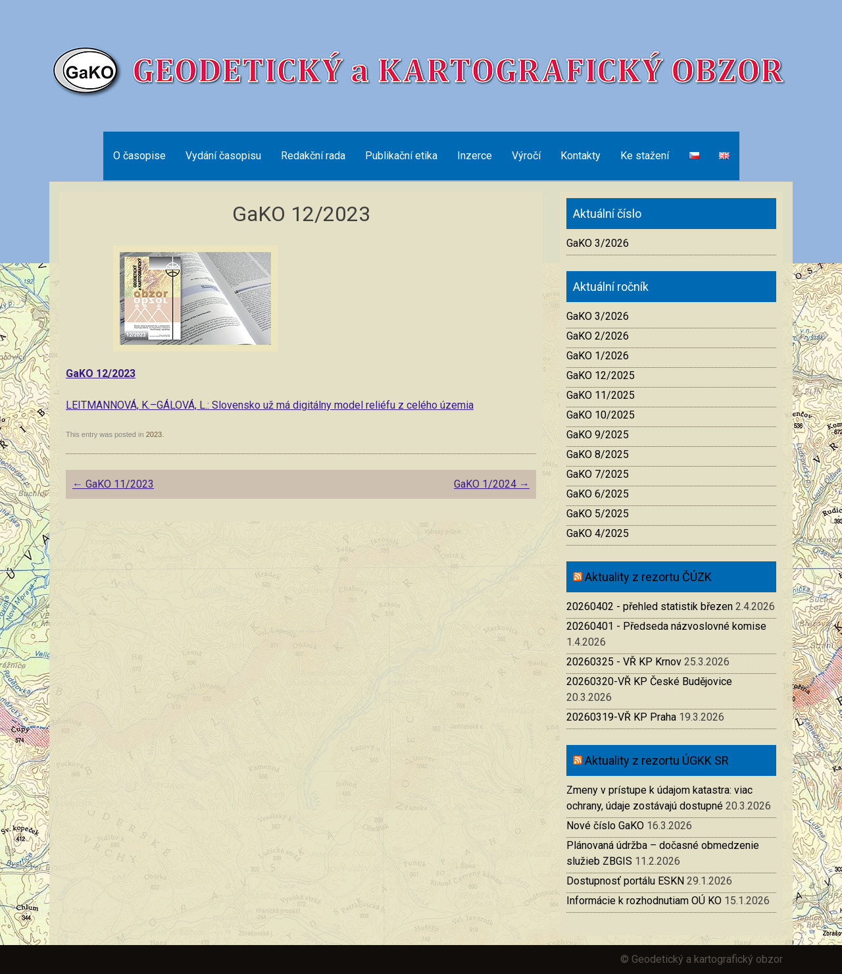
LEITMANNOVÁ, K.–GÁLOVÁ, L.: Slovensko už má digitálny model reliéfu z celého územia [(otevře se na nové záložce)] (270, 405)
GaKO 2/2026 (597, 336)
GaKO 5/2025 (597, 513)
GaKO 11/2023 (113, 484)
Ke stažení (644, 155)
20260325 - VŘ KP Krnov (623, 661)
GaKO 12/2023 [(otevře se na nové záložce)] (101, 373)
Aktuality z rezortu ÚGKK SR (657, 760)
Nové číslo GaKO (605, 825)
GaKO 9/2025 (597, 434)
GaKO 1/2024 (492, 484)
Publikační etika (401, 155)
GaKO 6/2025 (597, 494)
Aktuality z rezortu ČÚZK (648, 577)
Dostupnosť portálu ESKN (625, 881)
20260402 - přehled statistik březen (649, 606)
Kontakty (580, 155)
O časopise (139, 155)
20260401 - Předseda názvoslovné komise (666, 626)
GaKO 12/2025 (600, 375)
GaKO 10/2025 (600, 415)
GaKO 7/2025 (597, 474)
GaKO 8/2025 (597, 454)
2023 (154, 434)
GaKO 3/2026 (597, 243)
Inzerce (474, 155)
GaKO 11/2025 (600, 395)
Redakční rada (313, 155)
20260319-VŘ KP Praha (621, 717)
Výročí (526, 155)
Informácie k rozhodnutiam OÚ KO (644, 900)
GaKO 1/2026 (597, 355)
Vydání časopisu (223, 155)
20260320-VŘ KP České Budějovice (649, 681)
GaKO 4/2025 (597, 533)
